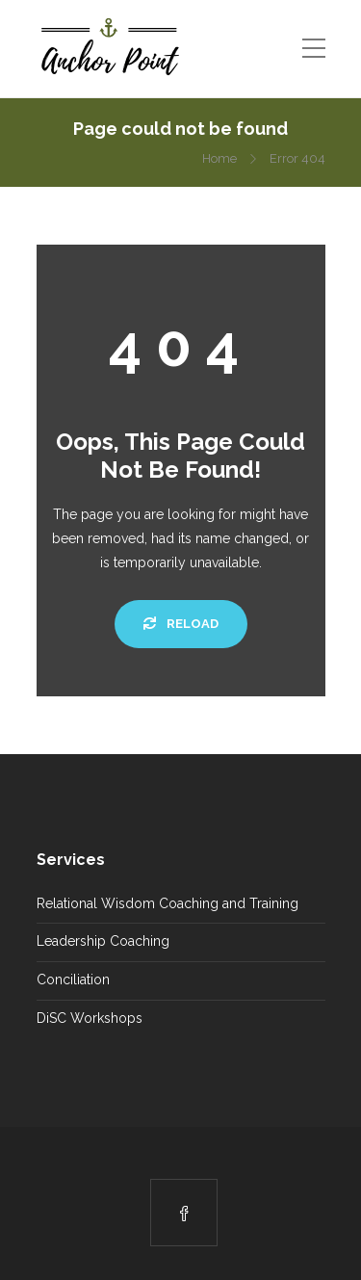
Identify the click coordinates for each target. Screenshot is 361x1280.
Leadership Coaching (103, 941)
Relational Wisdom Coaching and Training (167, 903)
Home (219, 158)
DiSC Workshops (89, 1018)
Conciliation (73, 979)
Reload (181, 623)
